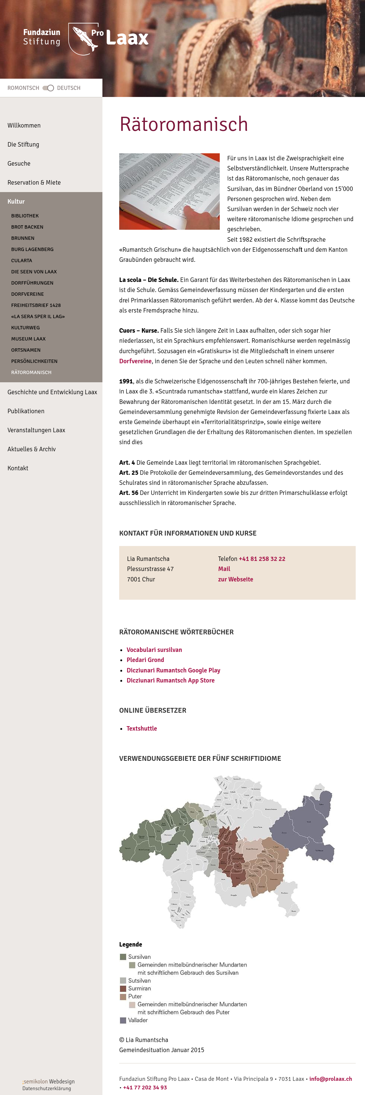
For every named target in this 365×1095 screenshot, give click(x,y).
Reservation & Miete (34, 182)
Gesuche (19, 163)
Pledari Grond (145, 660)
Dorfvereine (27, 294)
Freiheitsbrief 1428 (36, 305)
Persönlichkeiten (34, 361)
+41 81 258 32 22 (262, 559)
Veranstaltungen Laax (36, 430)
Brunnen (23, 238)
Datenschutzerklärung (46, 1088)
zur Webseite (235, 579)
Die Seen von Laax (34, 272)
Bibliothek (25, 216)
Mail (224, 569)
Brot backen (27, 227)
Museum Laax (28, 339)
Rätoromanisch (31, 372)
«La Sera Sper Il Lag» (38, 316)
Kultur (16, 201)
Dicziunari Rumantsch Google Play (173, 670)
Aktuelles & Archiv (31, 449)
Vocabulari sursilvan (154, 650)
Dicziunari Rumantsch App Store (171, 680)
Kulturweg (25, 327)
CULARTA (21, 260)
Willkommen (24, 125)
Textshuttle (142, 728)
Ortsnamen (26, 350)
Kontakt (17, 468)
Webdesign (48, 1081)
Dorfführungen (32, 283)
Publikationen (25, 411)
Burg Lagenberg (32, 249)
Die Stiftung (23, 144)
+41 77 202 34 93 (145, 1087)
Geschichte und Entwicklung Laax (52, 392)
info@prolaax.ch (331, 1079)
